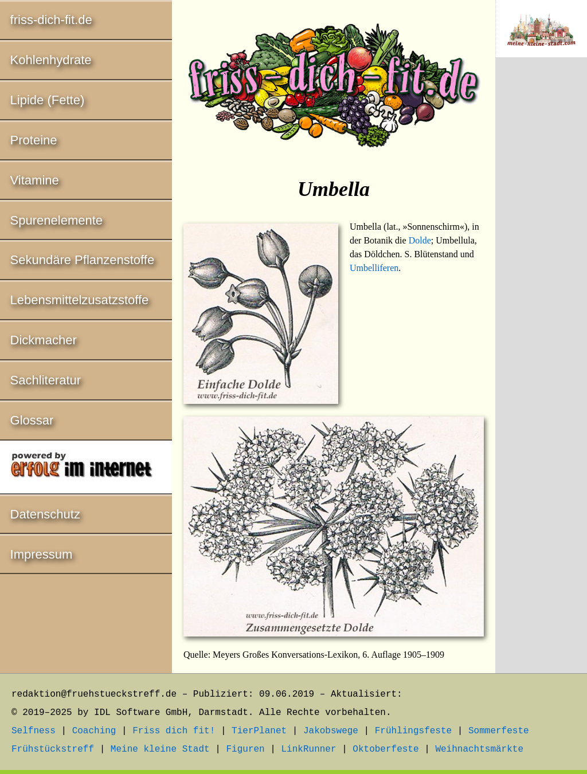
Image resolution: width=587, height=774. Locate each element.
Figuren (245, 749)
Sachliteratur (45, 380)
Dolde (420, 240)
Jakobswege (330, 731)
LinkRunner (308, 749)
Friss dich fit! (173, 731)
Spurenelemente (56, 220)
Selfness (33, 731)
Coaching (94, 731)
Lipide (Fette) (47, 100)
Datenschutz (45, 514)
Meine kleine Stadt (160, 749)
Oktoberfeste (385, 749)
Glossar (32, 420)
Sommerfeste (498, 731)
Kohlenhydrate (51, 60)
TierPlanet (259, 731)
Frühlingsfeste (413, 731)
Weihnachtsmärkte (479, 749)
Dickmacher (43, 340)
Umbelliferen (374, 268)
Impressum (41, 554)
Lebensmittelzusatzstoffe (79, 300)
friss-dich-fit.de (51, 20)
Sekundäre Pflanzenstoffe (82, 260)
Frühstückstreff (52, 749)
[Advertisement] (541, 256)
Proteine (33, 140)
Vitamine (34, 180)
